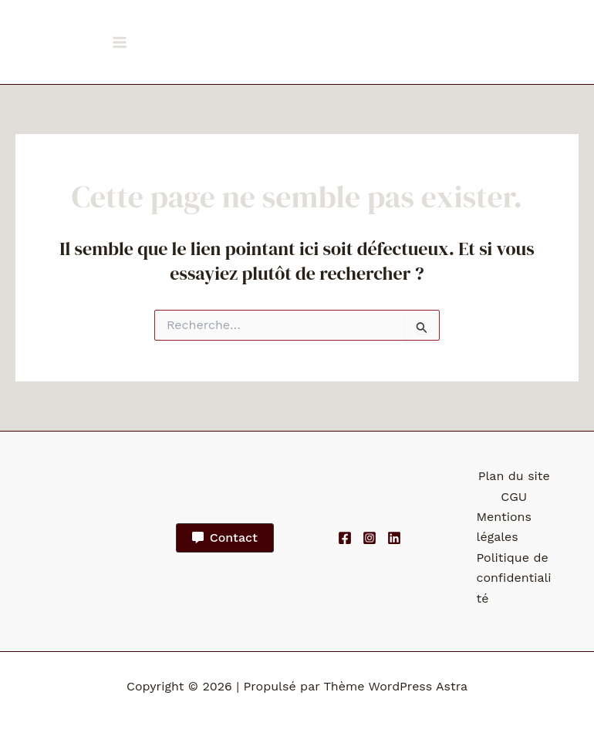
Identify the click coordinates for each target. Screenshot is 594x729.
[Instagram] (369, 538)
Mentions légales (504, 526)
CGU (514, 496)
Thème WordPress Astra (395, 686)
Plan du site (514, 476)
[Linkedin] (394, 538)
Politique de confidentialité (514, 578)
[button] (225, 538)
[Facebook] (345, 538)
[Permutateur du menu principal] (120, 42)
